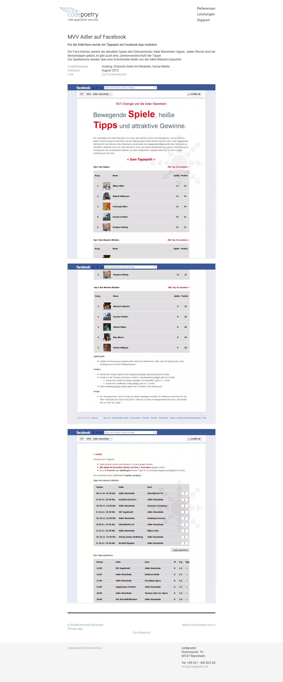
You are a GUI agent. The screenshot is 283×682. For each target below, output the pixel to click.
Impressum (75, 648)
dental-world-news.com (197, 625)
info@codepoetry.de (194, 666)
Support (203, 20)
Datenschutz (93, 648)
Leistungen (206, 14)
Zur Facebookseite (114, 74)
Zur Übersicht (141, 632)
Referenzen (206, 8)
